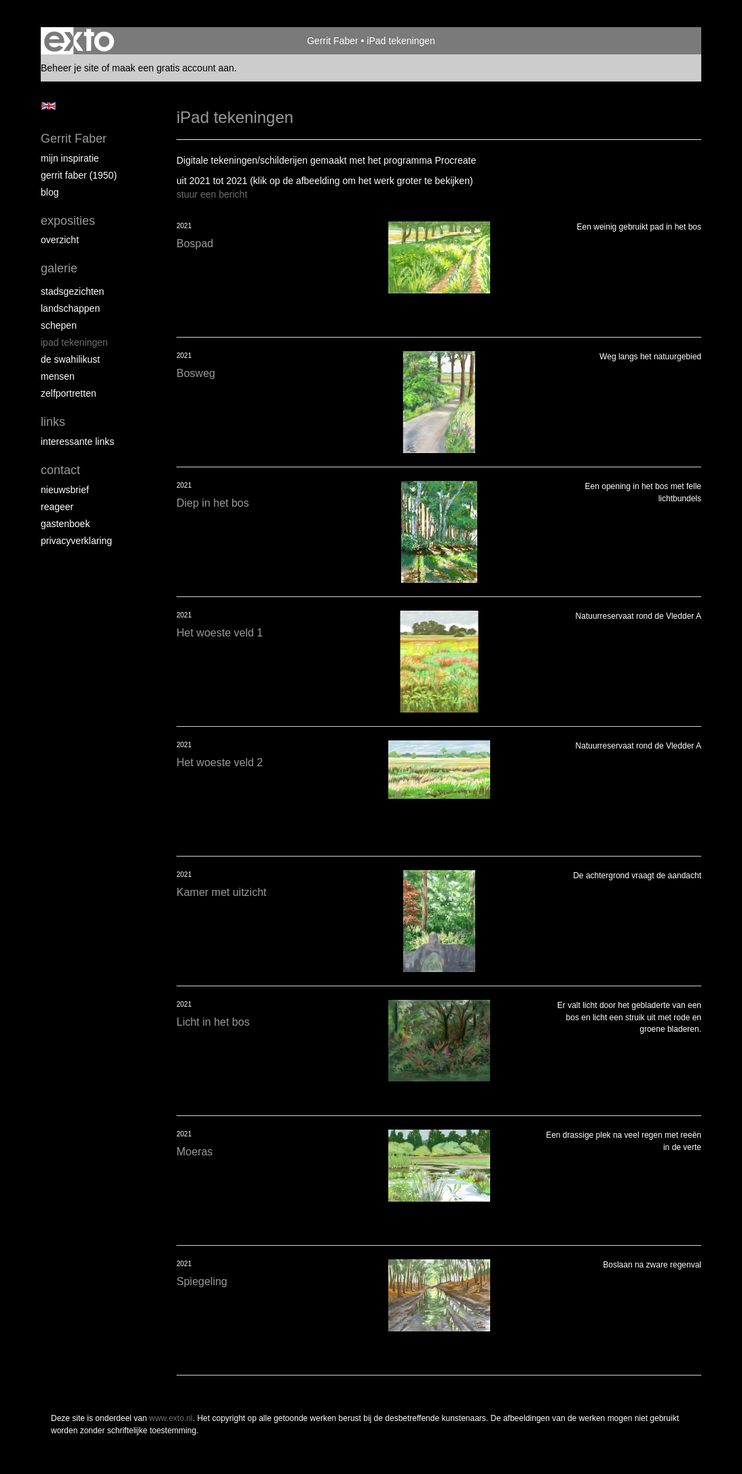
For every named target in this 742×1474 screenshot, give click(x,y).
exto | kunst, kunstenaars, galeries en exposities (79, 40)
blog (49, 192)
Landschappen (70, 308)
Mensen (58, 376)
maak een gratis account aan (173, 67)
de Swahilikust (70, 359)
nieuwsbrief (65, 489)
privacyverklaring (76, 540)
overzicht (60, 239)
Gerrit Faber (332, 40)
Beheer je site (70, 67)
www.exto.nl (171, 1418)
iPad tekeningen (74, 342)
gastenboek (65, 523)
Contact (60, 470)
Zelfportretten (68, 393)
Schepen (59, 325)
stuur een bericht (212, 194)
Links (53, 422)
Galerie (59, 268)
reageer (57, 506)
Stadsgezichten (72, 291)
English (48, 106)
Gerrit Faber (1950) (79, 175)
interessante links (77, 441)
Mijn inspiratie (70, 158)
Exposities (68, 221)
